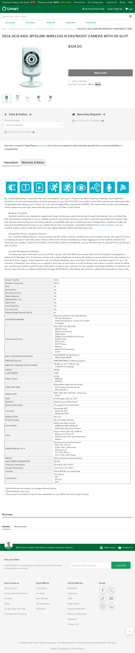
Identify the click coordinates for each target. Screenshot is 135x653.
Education (71, 22)
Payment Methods (76, 608)
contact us (42, 145)
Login (110, 8)
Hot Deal (40, 593)
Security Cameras (66, 28)
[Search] (130, 17)
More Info (100, 72)
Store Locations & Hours (16, 593)
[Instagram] (103, 609)
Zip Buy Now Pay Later (15, 608)
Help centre (109, 547)
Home (4, 28)
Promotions (79, 2)
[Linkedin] (112, 609)
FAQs (70, 598)
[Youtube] (112, 601)
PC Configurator (95, 2)
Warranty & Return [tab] (33, 162)
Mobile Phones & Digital (21, 28)
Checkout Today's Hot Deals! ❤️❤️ (19, 2)
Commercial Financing (15, 614)
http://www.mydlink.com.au (108, 225)
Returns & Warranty (77, 614)
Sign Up (118, 8)
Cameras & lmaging (45, 28)
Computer (10, 22)
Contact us (127, 547)
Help (130, 2)
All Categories (43, 603)
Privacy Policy (77, 648)
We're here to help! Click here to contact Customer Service (44, 547)
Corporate (91, 22)
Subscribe (121, 565)
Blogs (122, 2)
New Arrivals (42, 598)
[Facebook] (103, 593)
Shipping (72, 619)
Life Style (30, 22)
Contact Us (73, 624)
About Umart (10, 588)
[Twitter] (112, 593)
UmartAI (51, 22)
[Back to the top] (129, 631)
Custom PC (111, 2)
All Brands (41, 608)
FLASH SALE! (65, 2)
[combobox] (67, 16)
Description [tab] (11, 162)
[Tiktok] (103, 601)
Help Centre (73, 603)
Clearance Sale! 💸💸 (48, 2)
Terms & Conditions (60, 648)
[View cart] (126, 8)
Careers (8, 598)
